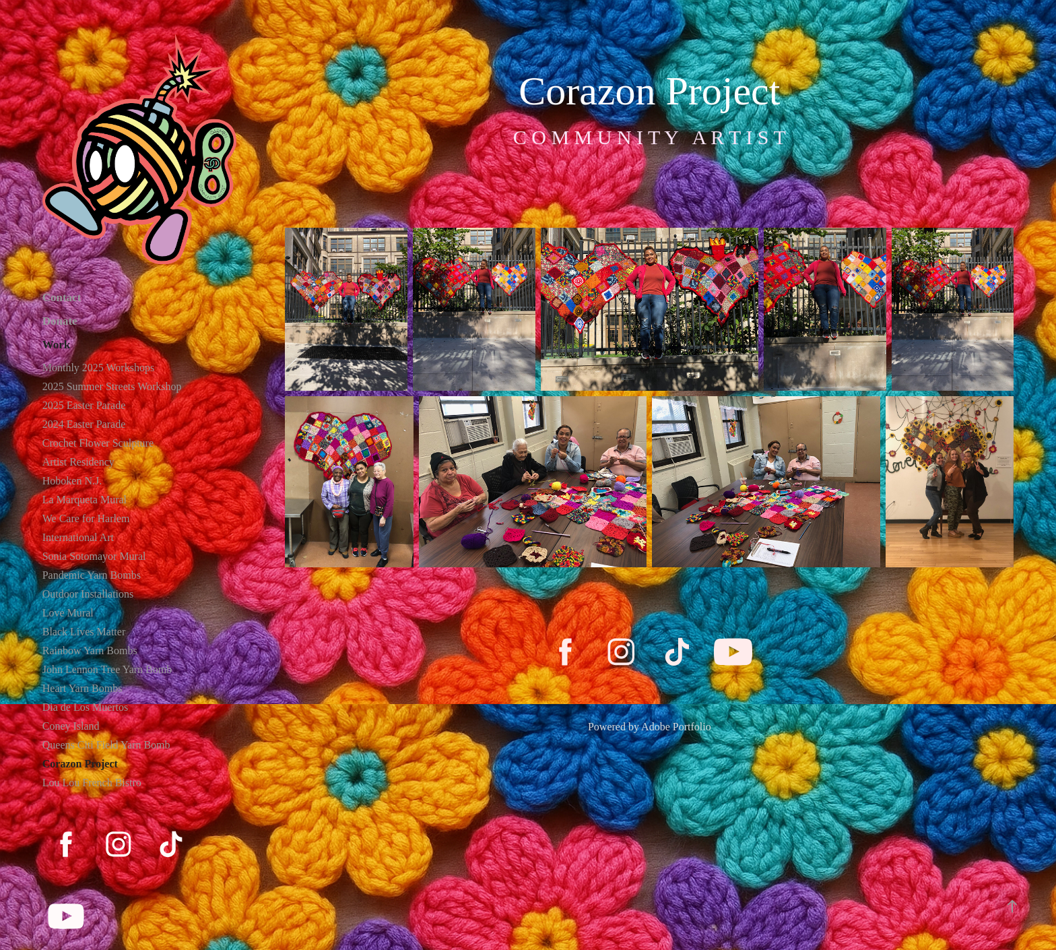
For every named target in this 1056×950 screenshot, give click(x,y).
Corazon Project (80, 763)
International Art (78, 537)
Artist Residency (78, 462)
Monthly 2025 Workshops (98, 367)
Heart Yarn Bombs (82, 688)
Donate (59, 321)
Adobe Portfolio (676, 726)
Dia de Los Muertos (85, 707)
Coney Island (71, 726)
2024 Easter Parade (84, 424)
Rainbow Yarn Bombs (89, 650)
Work (56, 344)
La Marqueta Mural (84, 499)
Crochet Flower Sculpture (98, 443)
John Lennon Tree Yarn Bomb (107, 669)
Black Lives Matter (84, 631)
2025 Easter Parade (84, 405)
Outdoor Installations (88, 594)
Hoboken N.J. (72, 480)
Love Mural (68, 613)
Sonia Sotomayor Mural (94, 556)
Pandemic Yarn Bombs (91, 575)
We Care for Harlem (86, 518)
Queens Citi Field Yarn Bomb (106, 745)
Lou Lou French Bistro (91, 782)
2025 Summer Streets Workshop (112, 386)
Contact (61, 297)
